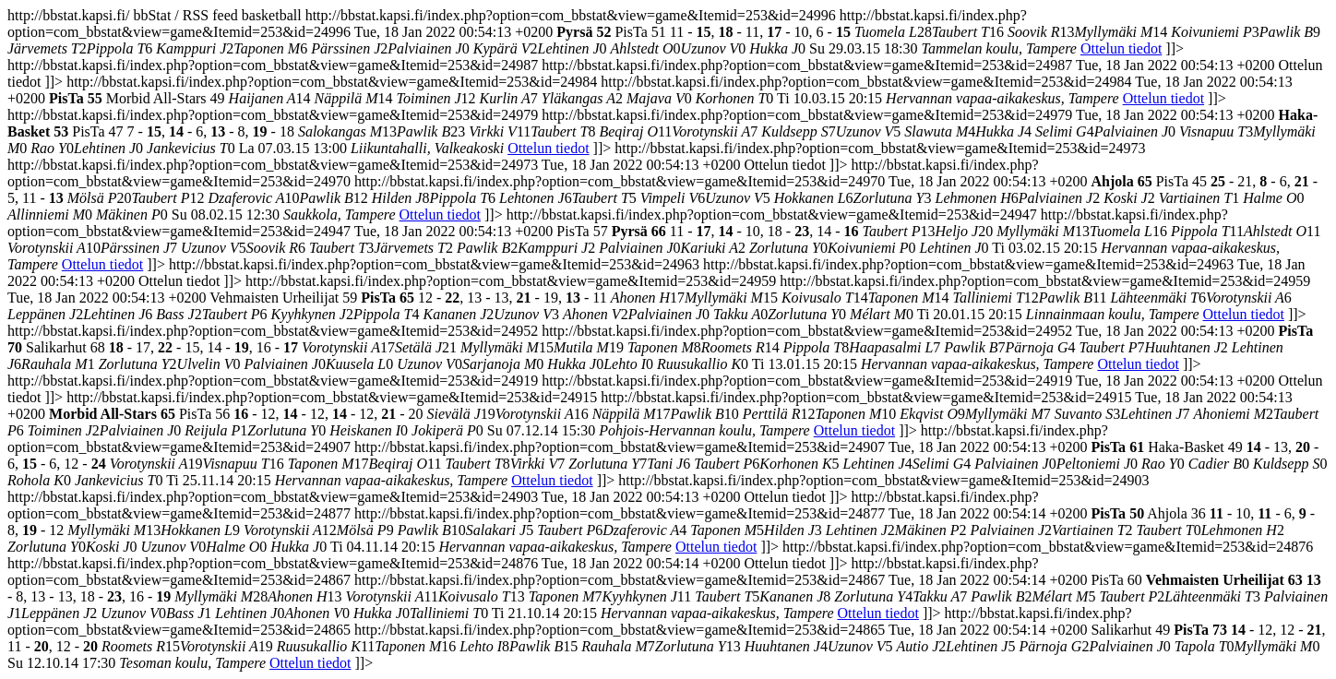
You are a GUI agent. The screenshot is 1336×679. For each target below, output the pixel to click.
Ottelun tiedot (1121, 48)
